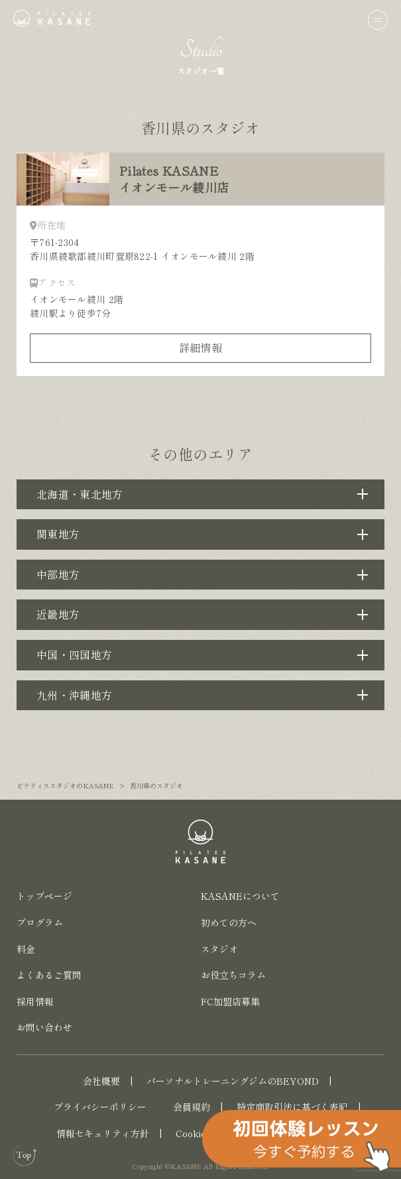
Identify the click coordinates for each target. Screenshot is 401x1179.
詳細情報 (200, 347)
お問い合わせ (44, 1027)
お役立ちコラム (233, 974)
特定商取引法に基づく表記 (292, 1106)
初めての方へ (229, 922)
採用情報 (35, 1001)
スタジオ (219, 949)
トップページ (44, 895)
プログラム (40, 922)
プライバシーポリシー (100, 1106)
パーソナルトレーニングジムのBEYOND (232, 1080)
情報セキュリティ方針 (102, 1133)
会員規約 (191, 1106)
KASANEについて (240, 895)
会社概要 (101, 1080)
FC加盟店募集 (230, 1001)
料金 (26, 949)
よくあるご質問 (49, 974)
